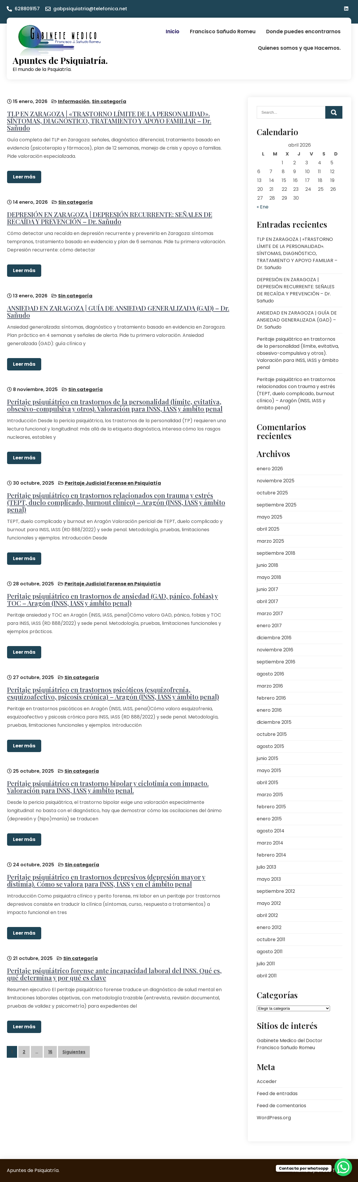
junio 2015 (267, 758)
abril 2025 (268, 529)
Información (73, 101)
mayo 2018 (269, 577)
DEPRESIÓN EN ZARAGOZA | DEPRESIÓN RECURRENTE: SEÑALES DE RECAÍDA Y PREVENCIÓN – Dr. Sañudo (109, 218)
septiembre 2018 (276, 553)
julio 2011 (266, 963)
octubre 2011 (271, 939)
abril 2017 (267, 601)
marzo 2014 (270, 843)
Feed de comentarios (281, 1105)
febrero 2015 (271, 806)
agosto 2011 (270, 951)
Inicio (172, 31)
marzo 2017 (270, 613)
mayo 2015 (269, 770)
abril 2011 (267, 975)
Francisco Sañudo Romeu (223, 31)
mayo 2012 (269, 903)
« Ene (262, 206)
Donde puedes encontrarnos (303, 31)
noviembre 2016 (275, 649)
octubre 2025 (272, 492)
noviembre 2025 (275, 480)
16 (50, 1050)
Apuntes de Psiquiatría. (60, 60)
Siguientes (73, 1050)
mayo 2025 (269, 517)
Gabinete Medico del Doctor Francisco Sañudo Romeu (289, 1044)
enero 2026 (270, 468)
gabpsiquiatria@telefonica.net (90, 8)
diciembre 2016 (274, 637)
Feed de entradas (277, 1093)
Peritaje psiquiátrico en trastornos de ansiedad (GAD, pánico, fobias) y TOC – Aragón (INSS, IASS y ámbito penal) (112, 598)
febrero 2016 (271, 698)
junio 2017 (267, 589)
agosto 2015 (270, 746)
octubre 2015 (272, 734)
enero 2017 (269, 625)
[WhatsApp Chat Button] (343, 1167)
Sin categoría (109, 101)
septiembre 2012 (276, 891)
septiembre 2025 (276, 504)
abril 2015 (267, 782)
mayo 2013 (269, 879)
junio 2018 (267, 565)
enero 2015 (269, 818)
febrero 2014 (271, 855)
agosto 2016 (270, 674)
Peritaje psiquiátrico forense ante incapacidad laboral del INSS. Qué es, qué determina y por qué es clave (114, 972)
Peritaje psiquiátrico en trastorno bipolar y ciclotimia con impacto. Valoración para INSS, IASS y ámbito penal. (107, 785)
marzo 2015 (270, 794)
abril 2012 (267, 915)
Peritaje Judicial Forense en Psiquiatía (112, 482)
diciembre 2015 (274, 722)
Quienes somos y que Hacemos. (299, 48)
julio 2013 (266, 867)
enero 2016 (269, 710)
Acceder (267, 1081)
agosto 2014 (270, 830)
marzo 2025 (270, 541)
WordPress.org (274, 1117)
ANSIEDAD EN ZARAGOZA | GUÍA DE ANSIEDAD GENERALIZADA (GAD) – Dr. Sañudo (118, 311)
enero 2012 (269, 927)
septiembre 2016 (276, 661)
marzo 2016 (270, 686)
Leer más (24, 176)
